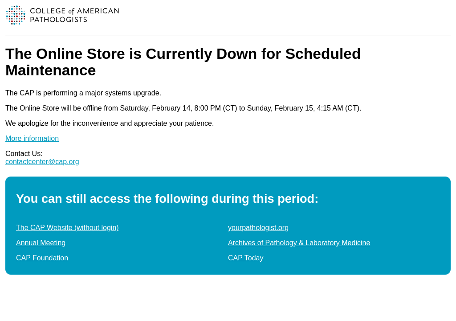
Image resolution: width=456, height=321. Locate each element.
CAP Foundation (42, 258)
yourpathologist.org (258, 227)
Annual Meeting (40, 243)
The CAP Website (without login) (67, 227)
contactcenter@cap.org (42, 161)
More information (32, 138)
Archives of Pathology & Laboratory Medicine (299, 243)
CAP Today (245, 258)
